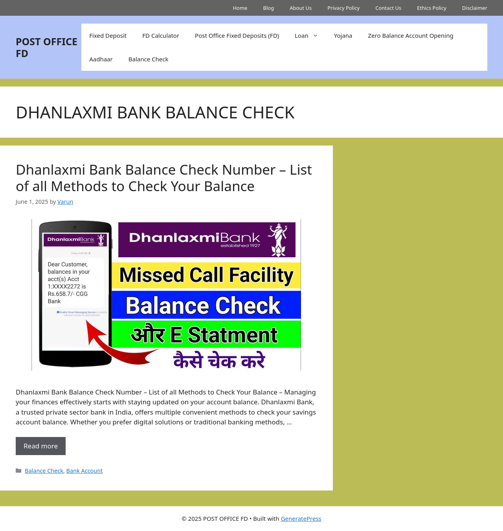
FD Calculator (160, 35)
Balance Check (149, 59)
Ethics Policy (431, 7)
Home (240, 7)
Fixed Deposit (108, 35)
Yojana (343, 35)
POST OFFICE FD (46, 47)
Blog (268, 7)
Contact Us (388, 7)
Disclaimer (474, 7)
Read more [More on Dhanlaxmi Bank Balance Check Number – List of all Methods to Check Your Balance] (41, 445)
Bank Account (84, 470)
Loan (310, 35)
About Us (301, 7)
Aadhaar (101, 59)
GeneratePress (301, 518)
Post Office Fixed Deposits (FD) (237, 35)
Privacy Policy (343, 7)
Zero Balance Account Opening (410, 35)
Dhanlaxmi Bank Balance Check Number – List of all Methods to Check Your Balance (164, 177)
